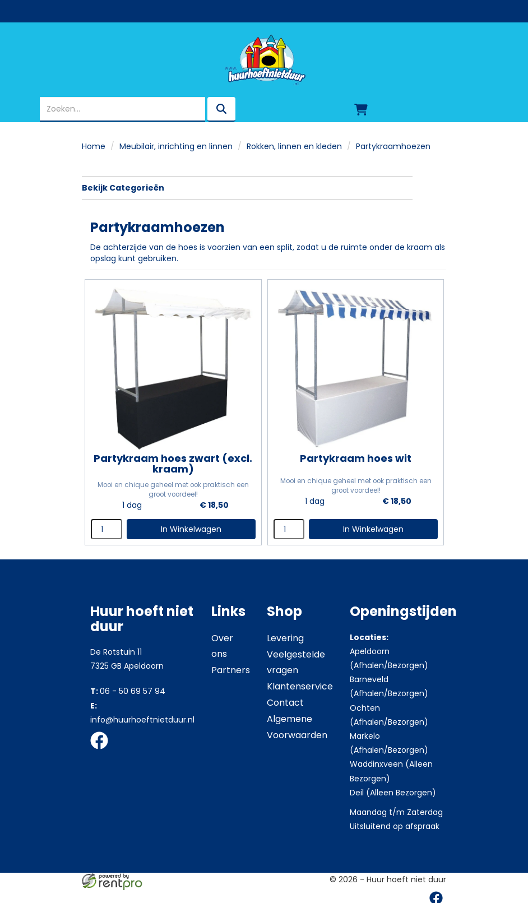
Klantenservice (300, 684)
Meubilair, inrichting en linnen (176, 146)
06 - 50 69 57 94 (127, 689)
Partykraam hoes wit (353, 457)
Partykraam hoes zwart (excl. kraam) (172, 462)
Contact (285, 700)
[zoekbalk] (122, 109)
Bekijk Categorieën (247, 187)
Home (93, 146)
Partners (230, 668)
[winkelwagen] (361, 109)
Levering (285, 636)
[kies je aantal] (106, 527)
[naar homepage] (264, 60)
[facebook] (102, 749)
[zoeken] (221, 109)
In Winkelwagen (190, 527)
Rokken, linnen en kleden (294, 146)
